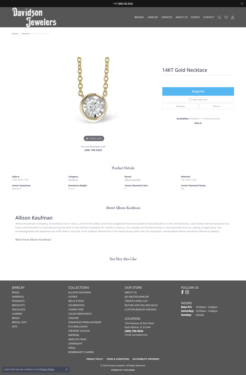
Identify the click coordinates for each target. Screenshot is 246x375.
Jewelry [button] (152, 17)
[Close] (242, 4)
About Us (182, 17)
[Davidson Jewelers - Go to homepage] (35, 17)
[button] (219, 17)
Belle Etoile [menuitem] (76, 300)
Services (166, 17)
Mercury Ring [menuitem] (77, 339)
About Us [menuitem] (131, 292)
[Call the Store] (134, 331)
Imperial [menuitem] (73, 335)
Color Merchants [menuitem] (80, 313)
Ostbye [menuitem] (72, 296)
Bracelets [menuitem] (18, 305)
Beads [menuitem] (16, 318)
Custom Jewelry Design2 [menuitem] (140, 309)
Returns (216, 106)
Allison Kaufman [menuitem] (79, 292)
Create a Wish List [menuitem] (136, 300)
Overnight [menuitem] (75, 343)
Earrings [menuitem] (18, 296)
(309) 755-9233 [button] (125, 3)
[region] (94, 91)
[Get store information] (136, 335)
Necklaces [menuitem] (18, 309)
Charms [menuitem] (17, 313)
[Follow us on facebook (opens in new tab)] (182, 292)
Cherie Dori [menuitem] (76, 309)
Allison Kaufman (133, 179)
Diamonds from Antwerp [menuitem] (84, 322)
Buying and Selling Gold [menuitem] (141, 305)
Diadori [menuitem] (73, 318)
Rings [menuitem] (15, 292)
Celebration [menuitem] (76, 305)
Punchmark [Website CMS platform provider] (129, 370)
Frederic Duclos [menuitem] (79, 330)
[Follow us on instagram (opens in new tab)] (187, 292)
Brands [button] (139, 17)
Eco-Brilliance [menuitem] (78, 326)
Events (195, 17)
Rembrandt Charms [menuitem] (81, 352)
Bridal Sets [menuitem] (19, 322)
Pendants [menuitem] (18, 300)
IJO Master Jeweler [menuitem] (137, 296)
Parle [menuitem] (72, 347)
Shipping (180, 106)
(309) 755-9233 (93, 150)
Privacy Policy (94, 359)
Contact (208, 17)
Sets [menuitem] (14, 326)
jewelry (15, 33)
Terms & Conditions (117, 359)
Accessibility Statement (146, 359)
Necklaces (26, 33)
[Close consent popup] (66, 370)
